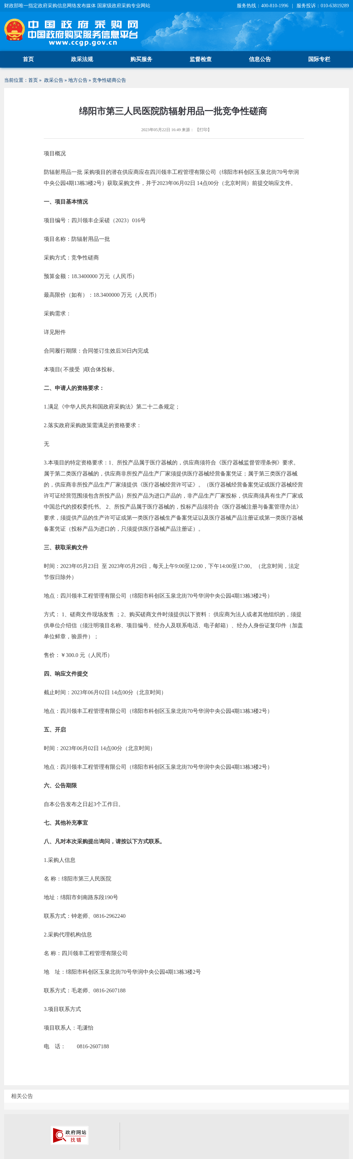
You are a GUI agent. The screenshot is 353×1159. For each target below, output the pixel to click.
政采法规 (82, 59)
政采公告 (53, 80)
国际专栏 (319, 59)
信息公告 (260, 59)
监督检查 (201, 59)
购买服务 (141, 59)
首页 (28, 59)
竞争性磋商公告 (109, 80)
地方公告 (78, 80)
